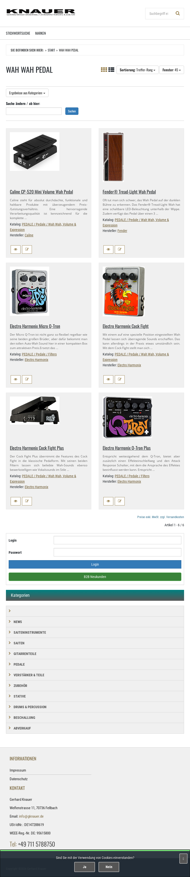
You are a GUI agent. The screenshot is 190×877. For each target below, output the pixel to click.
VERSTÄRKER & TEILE (29, 675)
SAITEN (19, 643)
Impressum (18, 770)
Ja (84, 867)
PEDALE (19, 664)
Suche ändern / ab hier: (23, 103)
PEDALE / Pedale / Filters (39, 354)
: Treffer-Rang (137, 69)
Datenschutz (19, 779)
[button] (16, 249)
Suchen (72, 111)
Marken (40, 33)
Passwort (15, 552)
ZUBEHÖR (20, 686)
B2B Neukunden (95, 577)
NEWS (18, 622)
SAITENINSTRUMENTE (30, 632)
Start (51, 50)
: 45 (172, 69)
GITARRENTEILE (25, 654)
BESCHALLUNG (24, 718)
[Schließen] (183, 858)
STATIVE (20, 696)
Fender (122, 231)
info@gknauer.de (31, 816)
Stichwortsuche (18, 33)
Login (13, 540)
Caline (29, 235)
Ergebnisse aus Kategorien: (27, 92)
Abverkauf (22, 728)
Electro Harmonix (36, 360)
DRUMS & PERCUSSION (30, 707)
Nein (109, 867)
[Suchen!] (178, 13)
